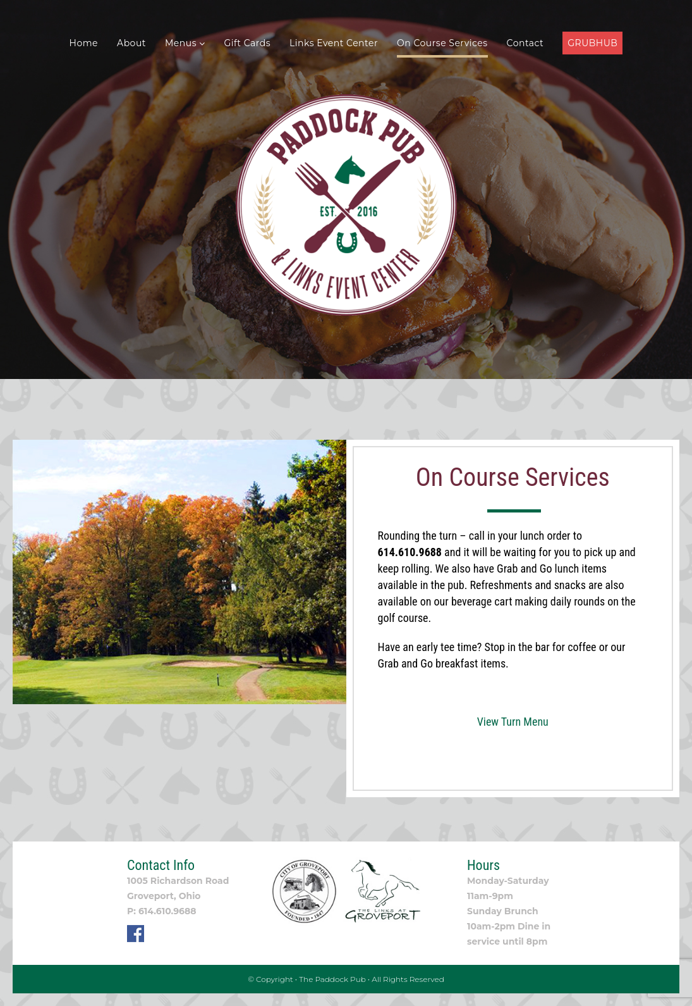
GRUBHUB (592, 43)
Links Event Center (333, 43)
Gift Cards (247, 43)
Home (84, 43)
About (131, 43)
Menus (185, 43)
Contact (525, 43)
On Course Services (442, 43)
